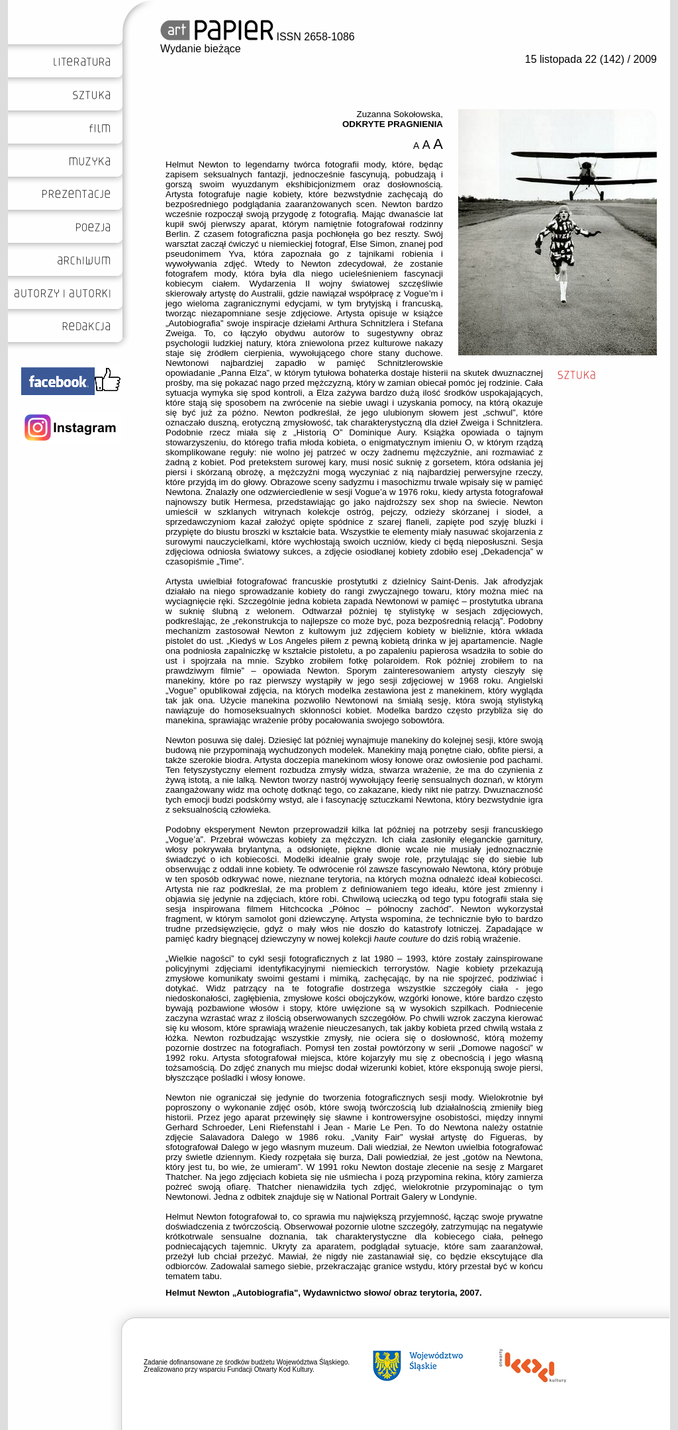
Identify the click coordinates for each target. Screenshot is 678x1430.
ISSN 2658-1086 (257, 36)
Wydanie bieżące (200, 48)
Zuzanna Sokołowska (399, 114)
